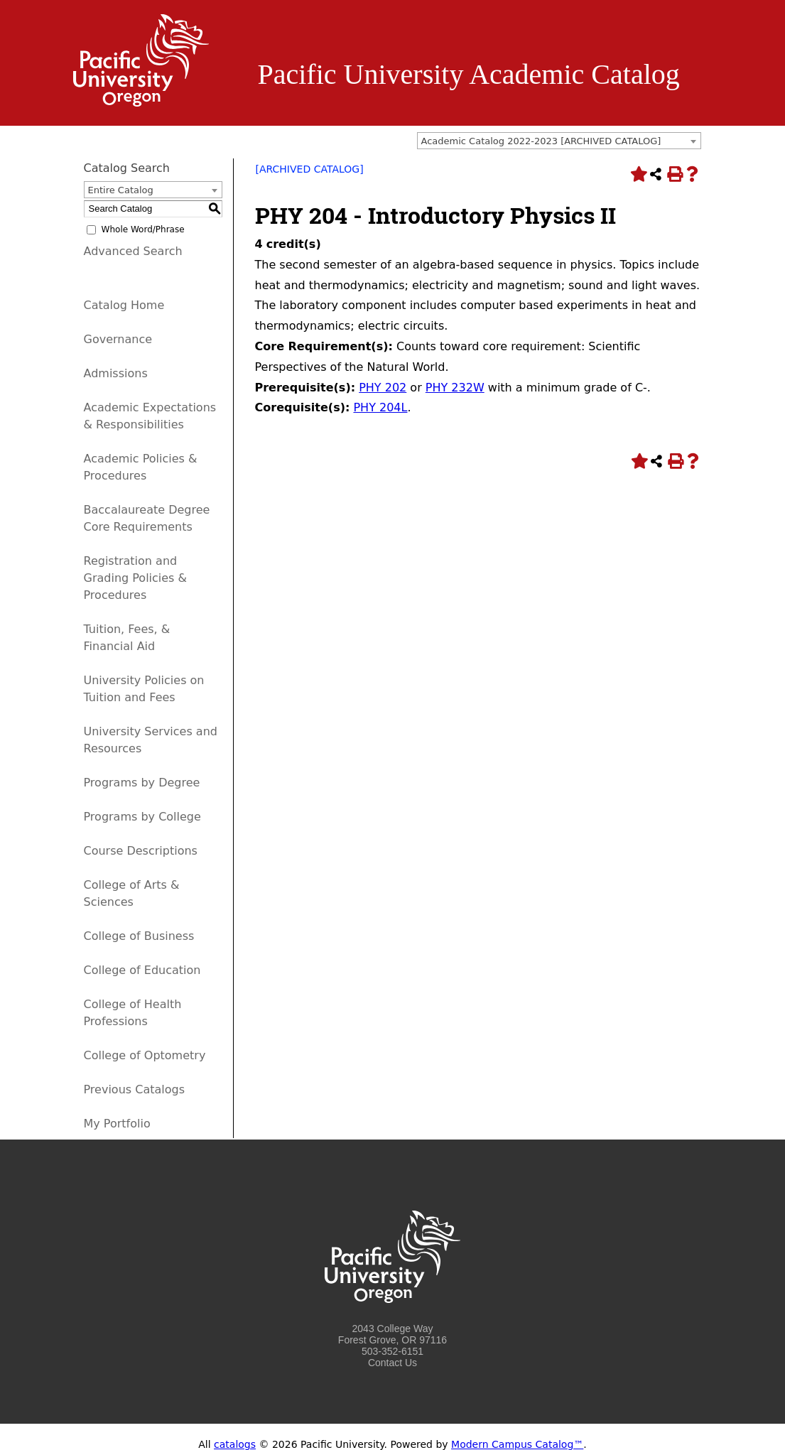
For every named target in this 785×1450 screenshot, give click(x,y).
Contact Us (392, 1362)
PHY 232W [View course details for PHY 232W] (455, 387)
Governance (118, 339)
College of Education (142, 970)
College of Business (139, 936)
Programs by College (142, 816)
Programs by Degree (142, 782)
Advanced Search (133, 251)
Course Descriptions (140, 850)
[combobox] (559, 140)
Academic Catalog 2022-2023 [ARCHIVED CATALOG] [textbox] (541, 141)
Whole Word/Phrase (143, 229)
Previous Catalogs (134, 1089)
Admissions (116, 373)
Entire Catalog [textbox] (120, 190)
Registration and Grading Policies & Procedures (136, 578)
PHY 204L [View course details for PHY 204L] (380, 407)
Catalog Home (124, 305)
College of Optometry (145, 1055)
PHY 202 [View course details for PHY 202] (382, 387)
